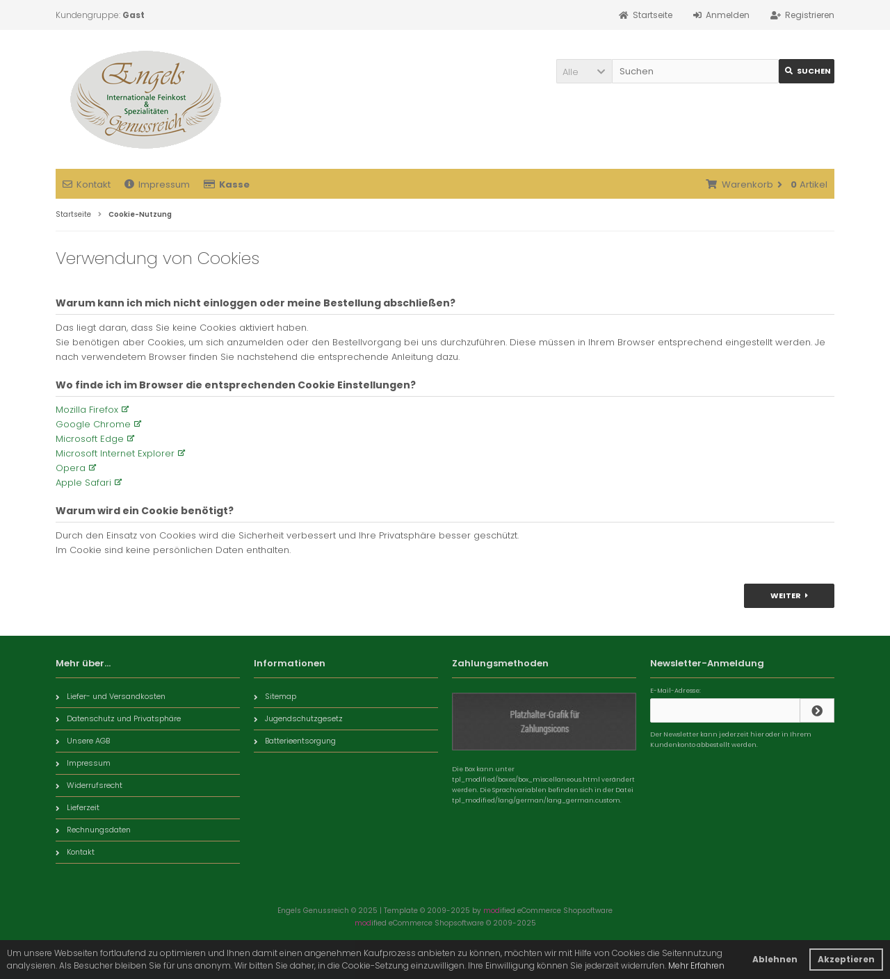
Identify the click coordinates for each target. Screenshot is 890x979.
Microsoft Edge (90, 438)
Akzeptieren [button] (846, 959)
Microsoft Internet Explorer (115, 453)
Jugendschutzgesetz (298, 718)
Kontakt (87, 184)
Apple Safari (83, 482)
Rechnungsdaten (93, 829)
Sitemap (275, 696)
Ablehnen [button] (775, 959)
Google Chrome (93, 424)
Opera (71, 468)
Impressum (157, 184)
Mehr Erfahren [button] (696, 965)
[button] (584, 71)
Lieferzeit (77, 807)
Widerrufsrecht (89, 785)
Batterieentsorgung (295, 740)
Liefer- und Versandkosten (110, 696)
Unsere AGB (83, 740)
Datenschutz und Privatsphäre (118, 718)
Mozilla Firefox (87, 409)
